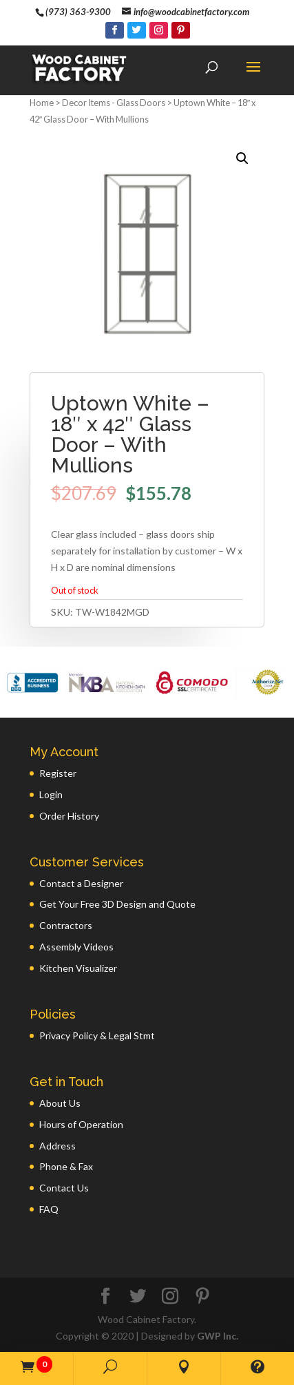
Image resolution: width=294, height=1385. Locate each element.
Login (51, 794)
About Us (60, 1103)
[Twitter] (136, 30)
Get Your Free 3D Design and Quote (117, 904)
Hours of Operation (81, 1124)
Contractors (65, 925)
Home (42, 102)
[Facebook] (114, 30)
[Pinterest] (180, 30)
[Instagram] (158, 30)
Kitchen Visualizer (78, 968)
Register (57, 773)
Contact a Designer (81, 883)
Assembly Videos (76, 946)
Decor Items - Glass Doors (113, 102)
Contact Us (64, 1188)
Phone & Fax (66, 1166)
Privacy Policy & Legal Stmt (97, 1035)
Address (57, 1146)
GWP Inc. (217, 1336)
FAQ (49, 1209)
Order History (69, 816)
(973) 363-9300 (78, 11)
